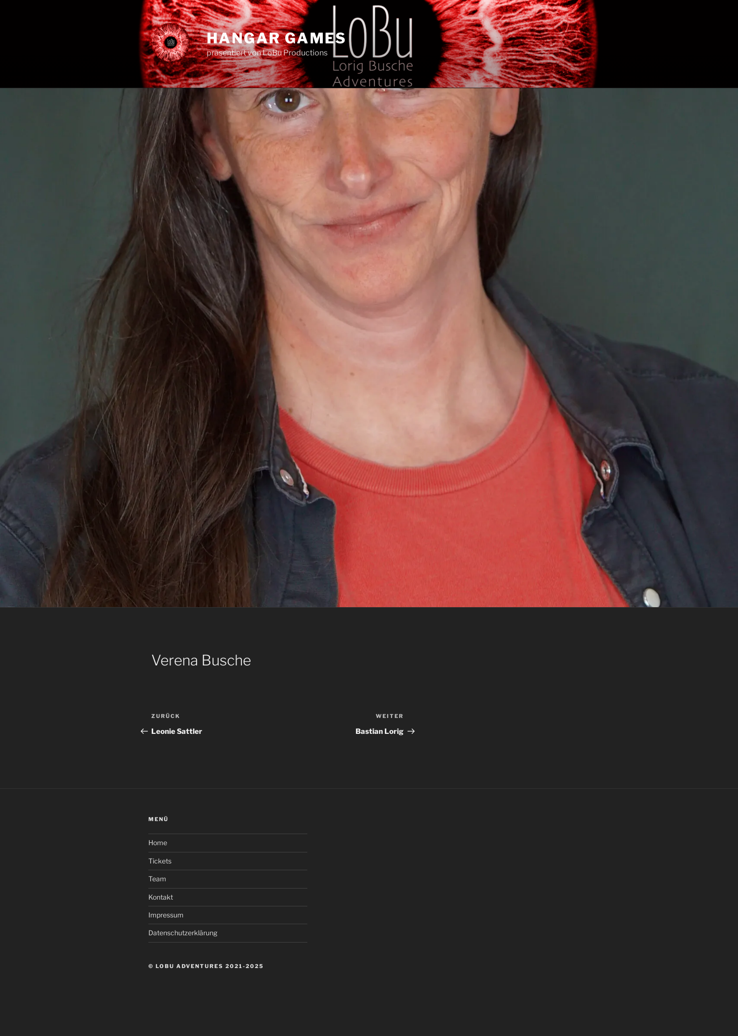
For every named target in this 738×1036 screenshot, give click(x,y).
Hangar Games (277, 38)
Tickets (159, 861)
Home (157, 842)
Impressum (166, 915)
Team (157, 879)
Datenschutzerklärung (182, 933)
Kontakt (160, 897)
